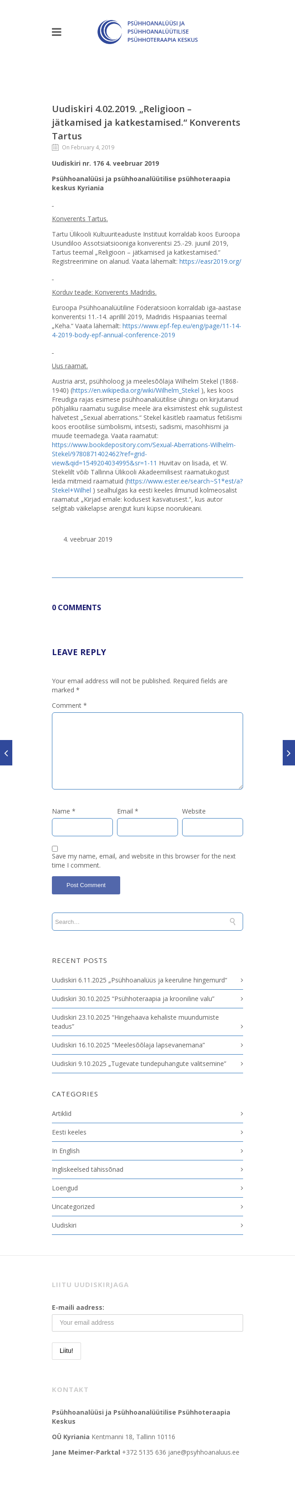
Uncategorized (73, 1206)
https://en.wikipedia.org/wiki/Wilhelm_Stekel (135, 390)
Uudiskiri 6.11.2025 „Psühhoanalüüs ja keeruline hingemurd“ (139, 980)
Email (127, 811)
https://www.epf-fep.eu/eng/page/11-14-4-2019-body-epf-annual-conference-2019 (146, 330)
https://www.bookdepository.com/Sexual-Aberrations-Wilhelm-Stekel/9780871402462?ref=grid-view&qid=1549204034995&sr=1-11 (144, 453)
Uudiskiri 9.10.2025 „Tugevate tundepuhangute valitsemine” (139, 1063)
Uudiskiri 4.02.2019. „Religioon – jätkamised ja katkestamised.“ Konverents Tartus (146, 122)
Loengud (65, 1188)
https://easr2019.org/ (210, 261)
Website (194, 811)
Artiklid (61, 1113)
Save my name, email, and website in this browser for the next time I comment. (144, 860)
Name (64, 811)
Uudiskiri (64, 1225)
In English (66, 1150)
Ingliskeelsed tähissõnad (87, 1169)
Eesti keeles (69, 1132)
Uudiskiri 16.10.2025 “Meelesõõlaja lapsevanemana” (128, 1045)
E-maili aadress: (78, 1307)
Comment (69, 705)
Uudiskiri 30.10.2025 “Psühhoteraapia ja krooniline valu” (133, 998)
